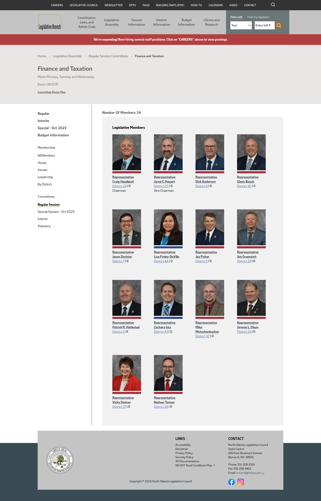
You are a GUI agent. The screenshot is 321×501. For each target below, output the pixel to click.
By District (45, 184)
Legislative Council (84, 5)
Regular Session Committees (108, 56)
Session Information (136, 22)
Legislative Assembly (111, 22)
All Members (46, 155)
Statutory (44, 226)
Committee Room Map (52, 92)
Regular (44, 113)
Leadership (45, 177)
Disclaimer (181, 449)
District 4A (161, 261)
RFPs (132, 5)
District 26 (244, 332)
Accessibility (183, 445)
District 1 (118, 332)
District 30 (244, 186)
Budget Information (186, 22)
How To (196, 5)
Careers (57, 5)
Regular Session (49, 205)
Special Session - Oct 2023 (56, 212)
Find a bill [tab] (236, 17)
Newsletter (114, 5)
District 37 (119, 407)
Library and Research (212, 22)
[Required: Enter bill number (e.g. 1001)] (264, 25)
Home (42, 56)
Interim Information (161, 22)
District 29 (119, 186)
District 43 (161, 332)
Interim (43, 121)
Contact (250, 5)
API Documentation (187, 461)
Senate (42, 170)
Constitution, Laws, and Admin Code (87, 22)
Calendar (216, 5)
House (42, 163)
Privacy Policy (184, 453)
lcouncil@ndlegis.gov (250, 473)
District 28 (244, 261)
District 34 (161, 407)
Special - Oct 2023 (52, 128)
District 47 (203, 336)
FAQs (146, 5)
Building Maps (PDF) (170, 5)
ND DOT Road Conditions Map (195, 465)
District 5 (202, 261)
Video (233, 5)
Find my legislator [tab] (258, 17)
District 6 (202, 186)
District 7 (118, 261)
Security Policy (184, 457)
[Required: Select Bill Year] (241, 25)
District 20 (161, 186)
